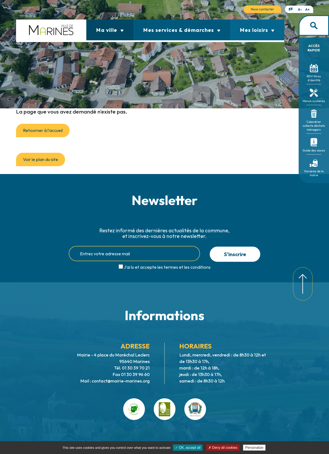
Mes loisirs (257, 30)
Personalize (254, 447)
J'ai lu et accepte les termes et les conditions (167, 267)
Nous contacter (262, 9)
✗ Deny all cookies (222, 447)
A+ (307, 9)
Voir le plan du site (40, 159)
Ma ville (110, 30)
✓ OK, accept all (187, 447)
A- (300, 9)
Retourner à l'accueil (43, 130)
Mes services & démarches (181, 30)
